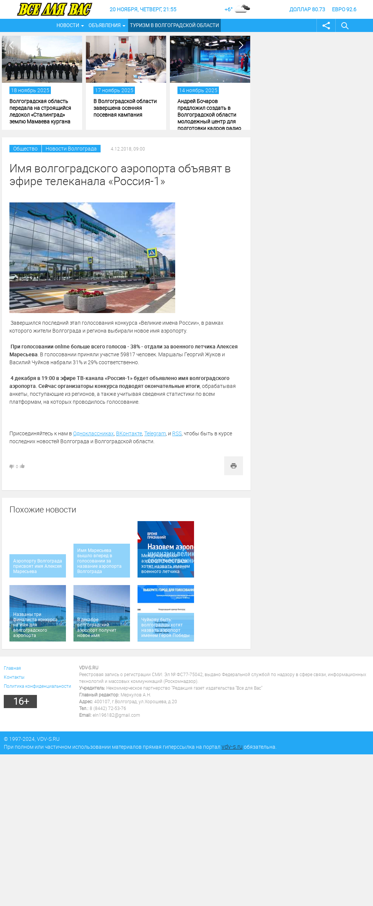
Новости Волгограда (71, 148)
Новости (68, 25)
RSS (177, 433)
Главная (12, 668)
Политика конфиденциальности (37, 686)
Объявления (105, 25)
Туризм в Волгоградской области (174, 25)
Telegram (155, 433)
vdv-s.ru (232, 746)
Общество (25, 148)
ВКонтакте (129, 433)
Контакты (14, 677)
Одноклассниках (93, 433)
